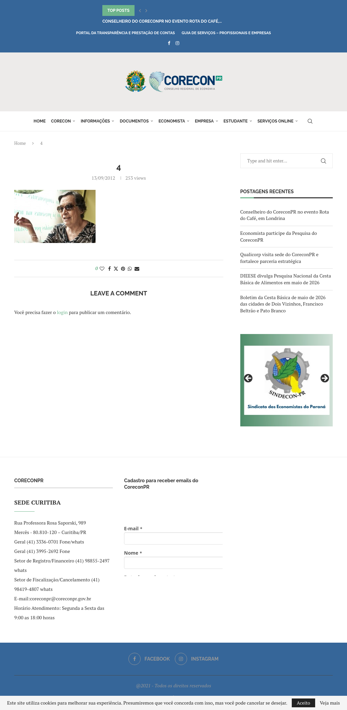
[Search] (310, 121)
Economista (172, 121)
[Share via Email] (137, 268)
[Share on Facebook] (109, 268)
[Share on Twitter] (116, 268)
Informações (95, 121)
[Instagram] (177, 43)
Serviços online (275, 121)
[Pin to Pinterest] (123, 268)
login (62, 312)
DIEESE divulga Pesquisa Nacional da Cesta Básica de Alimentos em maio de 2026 (285, 279)
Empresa (204, 121)
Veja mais (330, 703)
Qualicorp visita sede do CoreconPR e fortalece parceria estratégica (279, 257)
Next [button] (324, 379)
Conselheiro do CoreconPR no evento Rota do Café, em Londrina (284, 215)
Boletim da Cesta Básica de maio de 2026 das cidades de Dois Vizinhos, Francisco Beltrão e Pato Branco (283, 304)
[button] (140, 10)
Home (40, 121)
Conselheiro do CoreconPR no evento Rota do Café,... (162, 21)
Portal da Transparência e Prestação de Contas (125, 33)
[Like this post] (102, 268)
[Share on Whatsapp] (130, 268)
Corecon (61, 121)
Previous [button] (249, 379)
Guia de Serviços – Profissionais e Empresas (226, 33)
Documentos (134, 121)
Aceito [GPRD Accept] (303, 703)
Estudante (236, 121)
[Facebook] (169, 43)
